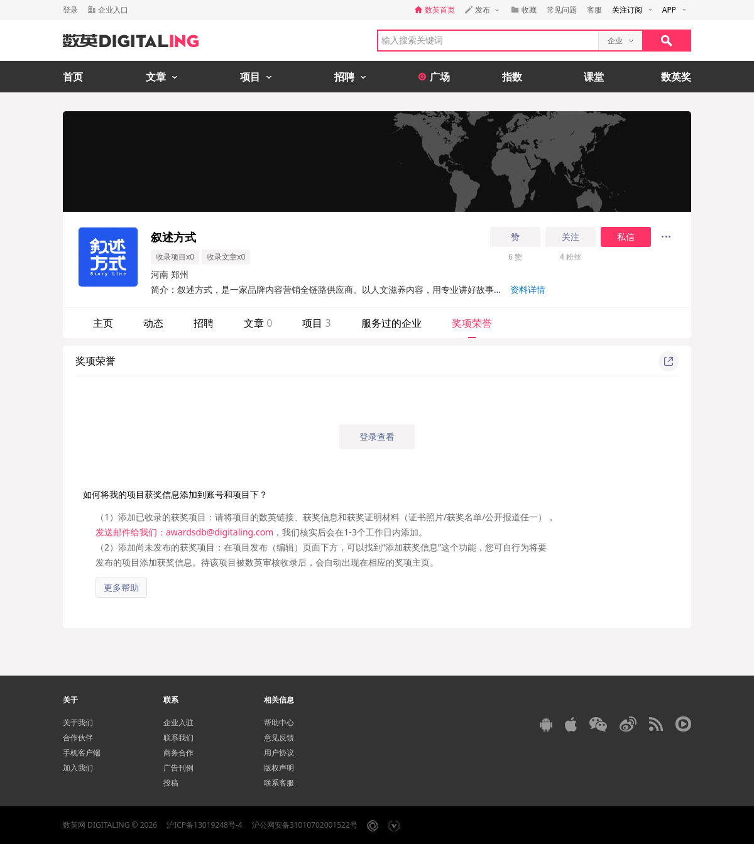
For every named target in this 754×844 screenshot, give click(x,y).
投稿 (170, 782)
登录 (70, 9)
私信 (626, 237)
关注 (570, 237)
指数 (512, 77)
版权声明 (279, 767)
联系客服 (279, 782)
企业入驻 (178, 722)
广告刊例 (178, 767)
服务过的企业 (391, 323)
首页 (73, 77)
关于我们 (78, 722)
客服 (594, 9)
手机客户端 (82, 752)
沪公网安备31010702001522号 (305, 824)
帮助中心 (279, 722)
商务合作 (178, 752)
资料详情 (527, 289)
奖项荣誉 (472, 323)
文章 (258, 323)
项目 (316, 323)
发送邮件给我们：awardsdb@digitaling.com (184, 532)
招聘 (204, 323)
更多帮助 (121, 587)
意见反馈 (279, 737)
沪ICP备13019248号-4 (205, 824)
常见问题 (562, 9)
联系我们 (178, 737)
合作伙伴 (78, 737)
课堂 (594, 77)
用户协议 (279, 752)
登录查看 (377, 436)
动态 (153, 323)
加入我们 (78, 767)
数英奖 (676, 77)
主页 (103, 323)
